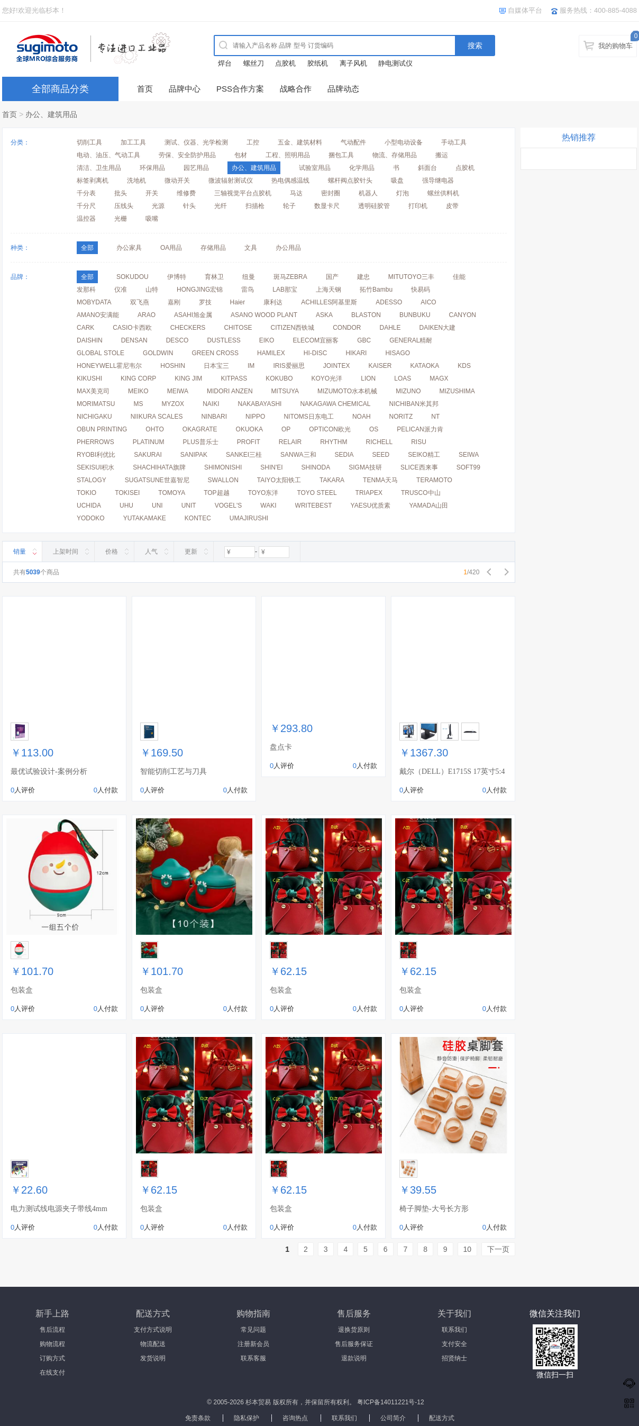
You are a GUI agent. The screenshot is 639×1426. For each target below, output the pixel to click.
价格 (111, 551)
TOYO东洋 (263, 493)
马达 (296, 193)
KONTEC (198, 518)
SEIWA (469, 454)
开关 (151, 193)
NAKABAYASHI (259, 404)
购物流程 (52, 1344)
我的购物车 (615, 46)
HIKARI (356, 353)
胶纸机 (317, 63)
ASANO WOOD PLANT (264, 315)
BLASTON (366, 315)
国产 (332, 277)
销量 (19, 551)
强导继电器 (438, 180)
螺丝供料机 (443, 193)
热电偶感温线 (290, 180)
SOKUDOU (132, 277)
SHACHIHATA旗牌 (159, 467)
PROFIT (248, 442)
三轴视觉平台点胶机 (242, 193)
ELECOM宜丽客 (316, 340)
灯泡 (402, 193)
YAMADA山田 (428, 505)
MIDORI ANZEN (230, 391)
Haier (237, 302)
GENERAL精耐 (410, 340)
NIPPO (255, 416)
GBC (364, 340)
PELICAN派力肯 (420, 429)
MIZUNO (408, 391)
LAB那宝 (284, 289)
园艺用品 (196, 168)
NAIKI (211, 404)
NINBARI (214, 416)
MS (138, 404)
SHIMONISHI (223, 467)
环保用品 (152, 168)
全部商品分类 (60, 89)
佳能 (459, 277)
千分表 (86, 193)
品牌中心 (184, 88)
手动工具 (454, 142)
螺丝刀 (253, 63)
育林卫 (214, 277)
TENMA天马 (380, 480)
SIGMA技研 (365, 467)
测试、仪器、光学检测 (196, 142)
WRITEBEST (313, 505)
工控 (253, 142)
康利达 (272, 302)
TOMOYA (171, 493)
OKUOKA (249, 429)
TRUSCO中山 (421, 493)
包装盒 (22, 990)
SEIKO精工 (424, 454)
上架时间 (65, 551)
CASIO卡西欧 (132, 327)
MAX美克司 (93, 391)
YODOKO (91, 518)
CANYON (462, 315)
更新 (191, 551)
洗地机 (136, 180)
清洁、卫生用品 (99, 168)
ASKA (324, 315)
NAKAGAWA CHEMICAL (335, 404)
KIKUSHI (89, 378)
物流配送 (153, 1344)
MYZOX (172, 404)
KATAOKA (424, 365)
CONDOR (347, 327)
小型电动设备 (404, 142)
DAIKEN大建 (437, 327)
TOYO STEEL (316, 493)
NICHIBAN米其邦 (414, 404)
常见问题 (253, 1329)
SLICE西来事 (419, 467)
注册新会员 (253, 1344)
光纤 (220, 206)
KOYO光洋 (327, 378)
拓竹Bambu (376, 289)
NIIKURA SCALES (157, 416)
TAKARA (332, 480)
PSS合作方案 (240, 88)
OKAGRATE (199, 429)
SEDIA (344, 454)
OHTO (154, 429)
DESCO (177, 340)
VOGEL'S (228, 505)
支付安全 (454, 1344)
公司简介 (393, 1418)
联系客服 (253, 1358)
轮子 (289, 206)
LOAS (402, 378)
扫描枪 (254, 206)
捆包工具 (341, 155)
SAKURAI (148, 454)
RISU (418, 442)
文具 (250, 247)
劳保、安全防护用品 (187, 155)
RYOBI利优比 (96, 454)
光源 (158, 206)
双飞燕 (139, 302)
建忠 (363, 277)
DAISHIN (90, 340)
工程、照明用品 (288, 155)
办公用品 (288, 247)
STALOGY (91, 480)
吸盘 (397, 180)
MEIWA (177, 391)
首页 (145, 88)
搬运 (441, 155)
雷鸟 (247, 289)
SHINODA (316, 467)
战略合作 (296, 88)
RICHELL (379, 442)
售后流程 (52, 1329)
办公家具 (129, 247)
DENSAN (134, 340)
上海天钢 (328, 289)
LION (368, 378)
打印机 (417, 206)
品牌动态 (343, 88)
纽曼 (248, 277)
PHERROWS (95, 442)
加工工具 (133, 142)
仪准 (120, 289)
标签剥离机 (92, 180)
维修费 (186, 193)
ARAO (147, 315)
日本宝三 (216, 365)
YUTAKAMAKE (144, 518)
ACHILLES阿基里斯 (329, 302)
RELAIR (290, 442)
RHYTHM (333, 442)
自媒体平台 (525, 10)
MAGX (439, 378)
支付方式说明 (153, 1329)
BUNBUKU (415, 315)
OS (373, 429)
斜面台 (427, 168)
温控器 (86, 218)
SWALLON (223, 480)
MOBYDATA (94, 302)
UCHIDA (89, 505)
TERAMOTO (434, 480)
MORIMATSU (96, 404)
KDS (464, 365)
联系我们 (454, 1329)
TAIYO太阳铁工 (279, 480)
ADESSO (389, 302)
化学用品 (362, 168)
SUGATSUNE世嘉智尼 (157, 480)
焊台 (225, 63)
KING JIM (188, 378)
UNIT (188, 505)
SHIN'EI (271, 467)
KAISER (379, 365)
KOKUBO (279, 378)
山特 (151, 289)
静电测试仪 (395, 63)
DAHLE (390, 327)
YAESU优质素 (371, 505)
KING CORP (138, 378)
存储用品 (213, 247)
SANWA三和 (298, 454)
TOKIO (86, 493)
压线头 (123, 206)
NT (435, 416)
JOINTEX (336, 365)
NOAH (361, 416)
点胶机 (285, 63)
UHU (126, 505)
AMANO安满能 (98, 315)
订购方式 (52, 1358)
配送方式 (441, 1418)
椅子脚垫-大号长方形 (434, 1209)
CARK (85, 327)
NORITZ (401, 416)
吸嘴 (151, 218)
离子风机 (353, 63)
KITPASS (234, 378)
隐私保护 (246, 1418)
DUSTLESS (223, 340)
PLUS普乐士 (200, 442)
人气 (151, 551)
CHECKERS (188, 327)
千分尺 (86, 206)
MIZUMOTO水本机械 (347, 391)
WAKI (268, 505)
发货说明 (153, 1358)
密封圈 (330, 193)
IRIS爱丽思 (288, 365)
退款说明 (354, 1358)
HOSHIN (172, 365)
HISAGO (397, 353)
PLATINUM (149, 442)
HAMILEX (271, 353)
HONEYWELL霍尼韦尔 (109, 365)
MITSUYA (285, 391)
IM (251, 365)
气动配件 (353, 142)
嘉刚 (174, 302)
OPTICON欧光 (330, 429)
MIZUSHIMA (456, 391)
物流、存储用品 (394, 155)
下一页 (498, 1249)
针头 (189, 206)
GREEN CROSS (215, 353)
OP (285, 429)
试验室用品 (315, 168)
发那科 (86, 289)
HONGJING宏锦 (200, 289)
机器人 (368, 193)
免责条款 (198, 1418)
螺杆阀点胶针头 (350, 180)
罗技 (205, 302)
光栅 (120, 218)
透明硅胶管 (374, 206)
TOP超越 (216, 493)
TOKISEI (127, 493)
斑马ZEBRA (290, 277)
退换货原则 (354, 1329)
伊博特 (176, 277)
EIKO (267, 340)
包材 (240, 155)
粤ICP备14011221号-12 (390, 1402)
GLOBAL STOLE (100, 353)
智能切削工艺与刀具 (173, 771)
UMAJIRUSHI (249, 518)
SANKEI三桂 (244, 454)
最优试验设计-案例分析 (49, 771)
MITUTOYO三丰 (411, 277)
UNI (157, 505)
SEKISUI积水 (95, 467)
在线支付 (52, 1372)
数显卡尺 (327, 206)
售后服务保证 (354, 1344)
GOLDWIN (158, 353)
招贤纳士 (454, 1358)
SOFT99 (468, 467)
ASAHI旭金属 (193, 315)
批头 (120, 193)
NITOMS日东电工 (308, 416)
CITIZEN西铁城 (293, 327)
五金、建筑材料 (300, 142)
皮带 (452, 206)
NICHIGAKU (94, 416)
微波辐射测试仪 (230, 180)
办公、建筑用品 (51, 114)
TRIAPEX (368, 493)
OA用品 (171, 247)
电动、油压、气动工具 (108, 155)
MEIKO (138, 391)
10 (467, 1249)
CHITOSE (238, 327)
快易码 (420, 289)
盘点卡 (281, 747)
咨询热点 (295, 1418)
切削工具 (89, 142)
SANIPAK (193, 454)
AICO (428, 302)
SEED (381, 454)
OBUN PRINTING (102, 429)
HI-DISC (315, 353)
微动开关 (177, 180)
